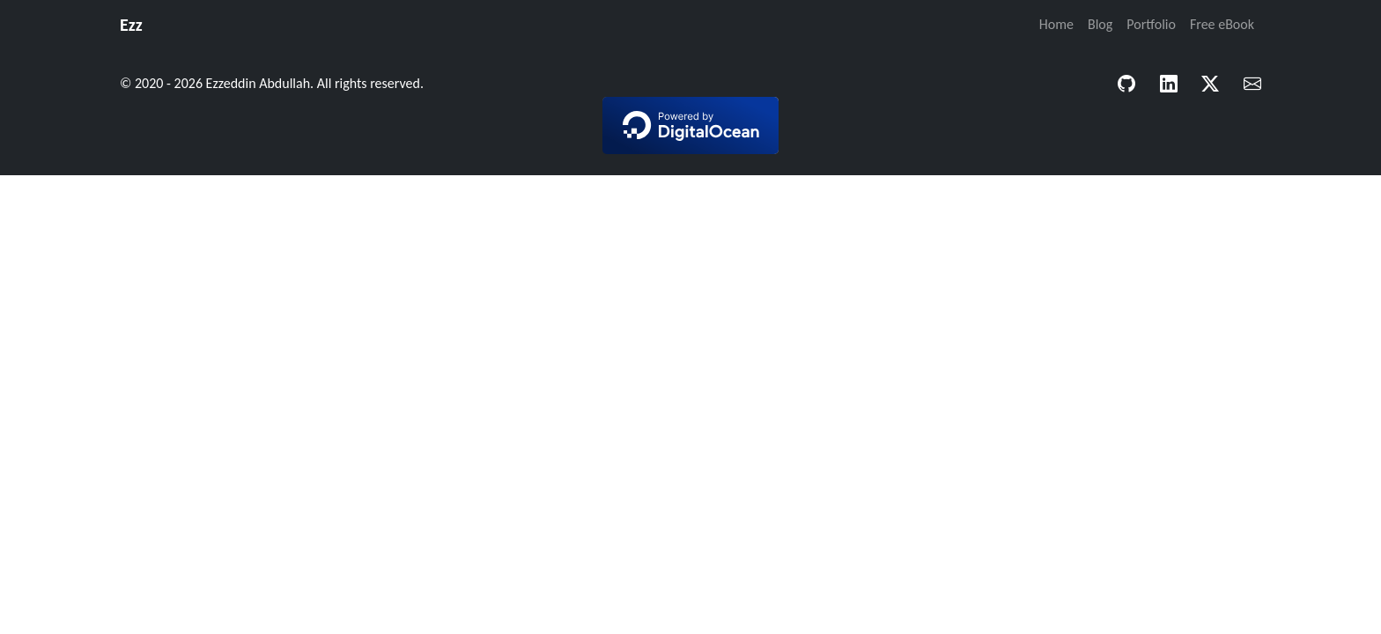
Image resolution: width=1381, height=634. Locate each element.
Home (1056, 24)
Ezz (131, 24)
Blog (1100, 24)
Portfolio (1151, 24)
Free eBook (1222, 24)
